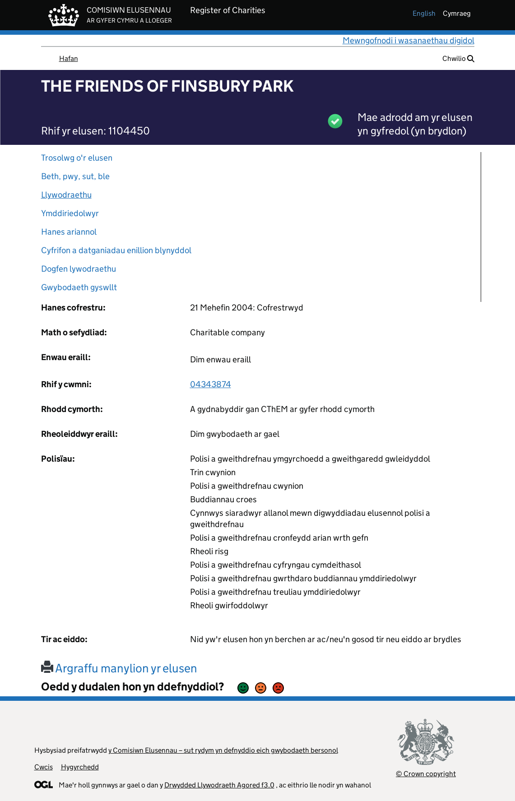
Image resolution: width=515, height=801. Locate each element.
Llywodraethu (66, 195)
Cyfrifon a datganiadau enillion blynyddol (116, 250)
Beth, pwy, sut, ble (75, 176)
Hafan (68, 58)
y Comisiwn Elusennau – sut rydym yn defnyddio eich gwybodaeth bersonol (223, 750)
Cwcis (43, 767)
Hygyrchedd (80, 767)
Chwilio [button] (458, 58)
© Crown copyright (426, 773)
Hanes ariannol (69, 232)
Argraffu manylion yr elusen (119, 668)
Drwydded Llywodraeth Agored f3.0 (219, 785)
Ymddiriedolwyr (70, 213)
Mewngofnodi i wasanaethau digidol (408, 40)
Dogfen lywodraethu (78, 269)
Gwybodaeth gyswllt (79, 287)
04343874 (210, 384)
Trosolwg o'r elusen (76, 158)
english (424, 13)
